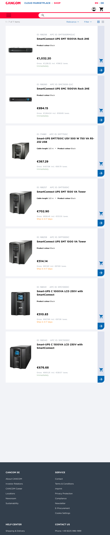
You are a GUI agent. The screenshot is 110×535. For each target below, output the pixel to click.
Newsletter (60, 503)
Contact (59, 479)
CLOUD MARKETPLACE (37, 3)
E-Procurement (62, 508)
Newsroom (11, 498)
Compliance (60, 498)
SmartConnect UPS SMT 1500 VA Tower (61, 191)
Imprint (58, 488)
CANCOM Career (14, 488)
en (96, 3)
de (102, 3)
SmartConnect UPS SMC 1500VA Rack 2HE (63, 88)
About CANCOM (14, 479)
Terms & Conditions (64, 483)
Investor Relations (14, 483)
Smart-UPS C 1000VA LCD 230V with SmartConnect (60, 293)
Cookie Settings (62, 513)
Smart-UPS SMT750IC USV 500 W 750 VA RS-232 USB (65, 140)
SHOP (57, 3)
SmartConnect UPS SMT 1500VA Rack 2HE (63, 38)
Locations (10, 493)
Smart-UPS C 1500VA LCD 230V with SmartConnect (60, 346)
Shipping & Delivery (15, 531)
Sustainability (12, 503)
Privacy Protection (64, 493)
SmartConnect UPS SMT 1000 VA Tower (61, 241)
